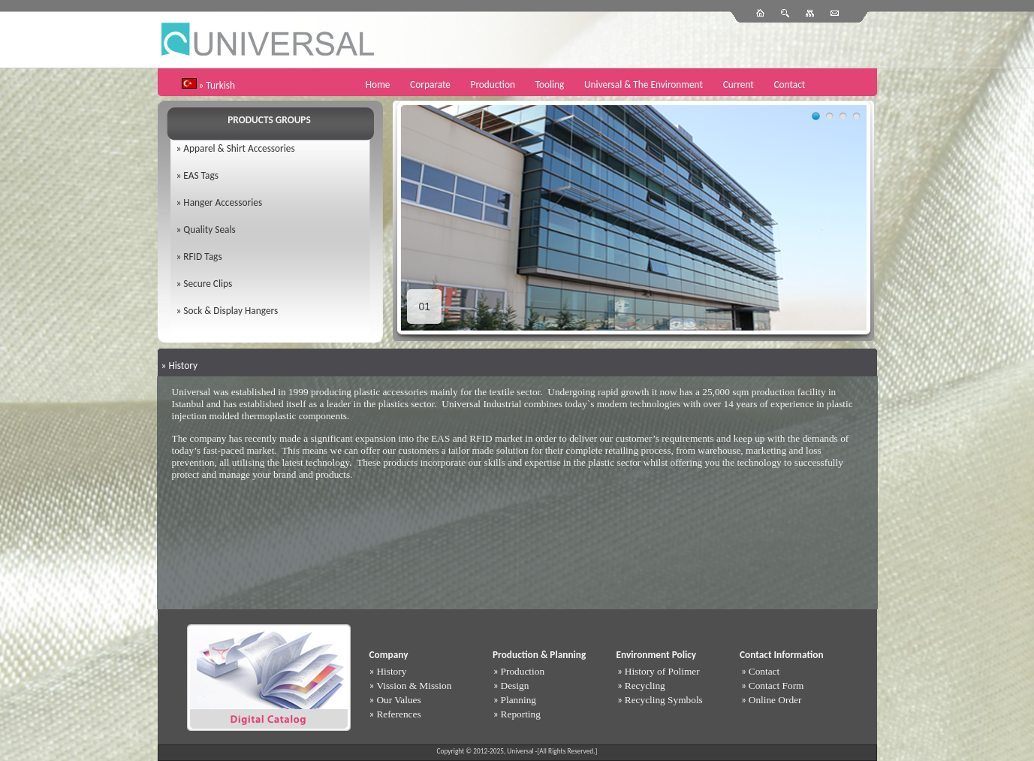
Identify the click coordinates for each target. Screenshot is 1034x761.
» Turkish (217, 85)
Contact (789, 84)
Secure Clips (207, 283)
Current (738, 84)
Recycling (645, 685)
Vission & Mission (413, 685)
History (391, 671)
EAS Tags (201, 175)
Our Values (398, 699)
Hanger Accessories (222, 202)
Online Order (775, 699)
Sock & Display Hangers (230, 310)
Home (378, 84)
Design (515, 685)
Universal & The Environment (643, 84)
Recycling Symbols (664, 699)
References (398, 714)
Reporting (521, 714)
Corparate (430, 84)
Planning (518, 699)
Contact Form (776, 685)
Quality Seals (209, 229)
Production (493, 84)
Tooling (550, 84)
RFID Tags (202, 256)
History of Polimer (662, 671)
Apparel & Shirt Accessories (238, 148)
